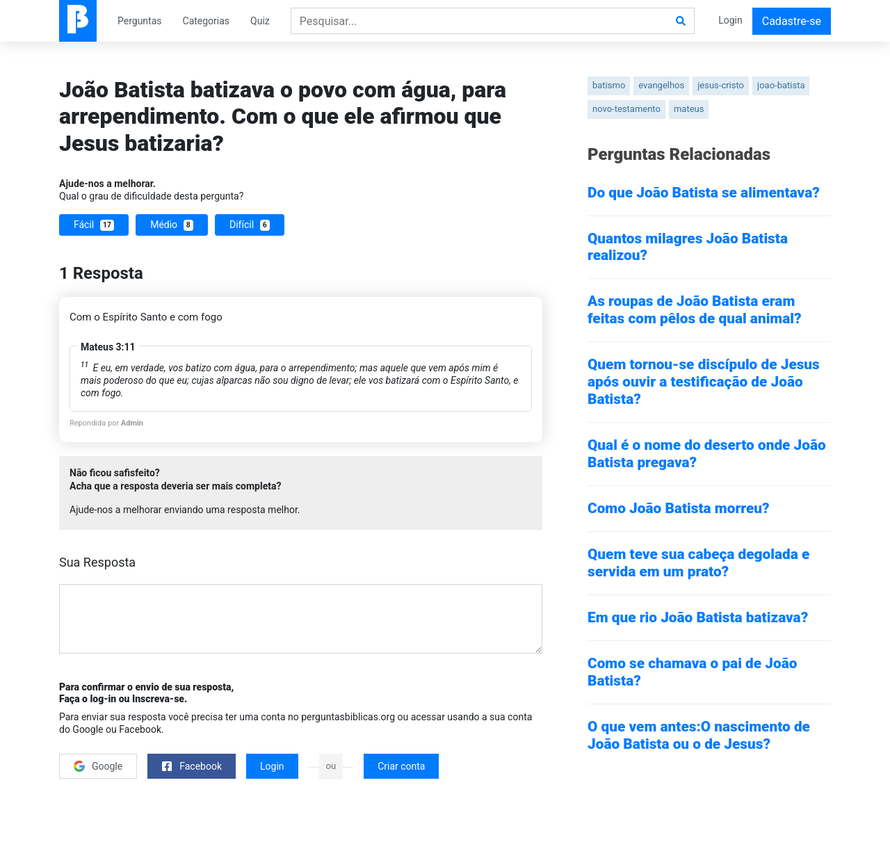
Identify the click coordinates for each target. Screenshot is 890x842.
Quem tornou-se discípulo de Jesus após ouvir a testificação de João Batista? (704, 381)
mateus (689, 109)
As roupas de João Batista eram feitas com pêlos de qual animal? (695, 310)
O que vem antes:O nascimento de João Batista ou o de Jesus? (699, 735)
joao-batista (780, 85)
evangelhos (661, 85)
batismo (608, 85)
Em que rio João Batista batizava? (698, 617)
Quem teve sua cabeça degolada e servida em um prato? (698, 563)
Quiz (260, 20)
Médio (171, 225)
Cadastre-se (791, 21)
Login (730, 20)
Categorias (206, 20)
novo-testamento (626, 109)
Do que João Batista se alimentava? (704, 192)
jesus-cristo (720, 85)
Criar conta (401, 766)
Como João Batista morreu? (679, 508)
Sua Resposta (97, 562)
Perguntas (140, 20)
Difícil (249, 225)
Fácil (94, 225)
